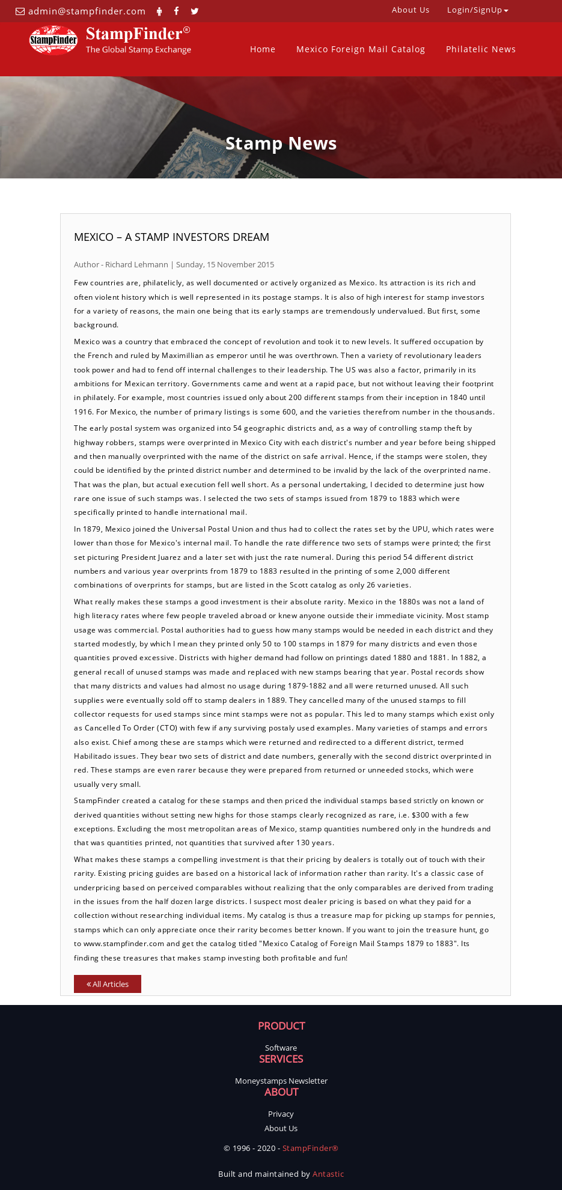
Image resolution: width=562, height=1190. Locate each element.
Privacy (281, 1113)
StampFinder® (311, 1148)
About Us (281, 1128)
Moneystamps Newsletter (281, 1080)
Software (281, 1047)
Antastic (328, 1173)
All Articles (108, 984)
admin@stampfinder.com (87, 11)
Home (263, 49)
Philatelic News (481, 49)
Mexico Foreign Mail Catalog (361, 49)
